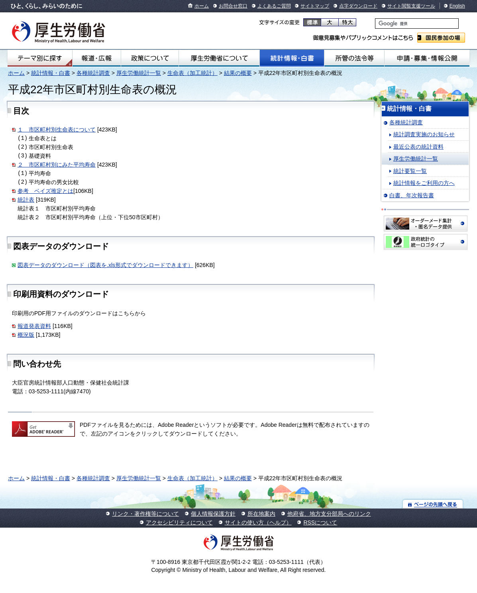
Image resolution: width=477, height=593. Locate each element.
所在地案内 (261, 514)
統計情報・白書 (292, 58)
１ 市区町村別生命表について (57, 129)
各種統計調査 (93, 73)
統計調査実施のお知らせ (424, 134)
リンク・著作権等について (145, 514)
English (457, 6)
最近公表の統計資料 (418, 146)
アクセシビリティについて (179, 522)
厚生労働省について (219, 58)
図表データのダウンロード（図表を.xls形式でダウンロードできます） (105, 265)
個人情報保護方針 (213, 514)
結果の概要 (238, 73)
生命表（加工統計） (192, 73)
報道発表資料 (34, 326)
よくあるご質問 (274, 6)
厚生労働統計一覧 (138, 73)
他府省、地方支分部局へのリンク (329, 514)
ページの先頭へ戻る (433, 504)
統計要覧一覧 (410, 171)
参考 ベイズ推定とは (45, 191)
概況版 (26, 335)
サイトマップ (314, 6)
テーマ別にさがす (40, 58)
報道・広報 (97, 58)
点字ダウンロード (358, 6)
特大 (347, 22)
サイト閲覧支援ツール (411, 6)
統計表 (26, 199)
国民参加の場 (441, 38)
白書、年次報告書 (411, 195)
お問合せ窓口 (233, 6)
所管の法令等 (354, 58)
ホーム (201, 6)
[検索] (416, 23)
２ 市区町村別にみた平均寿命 (57, 164)
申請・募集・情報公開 (427, 58)
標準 (312, 22)
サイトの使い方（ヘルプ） (258, 522)
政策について (150, 58)
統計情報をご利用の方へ (424, 183)
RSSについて (320, 522)
